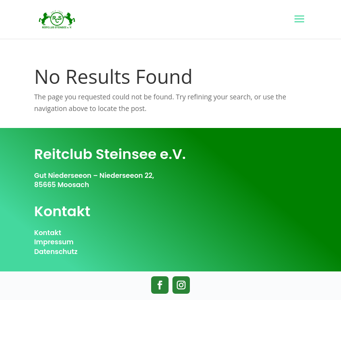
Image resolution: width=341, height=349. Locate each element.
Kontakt (47, 233)
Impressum (54, 242)
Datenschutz (56, 251)
